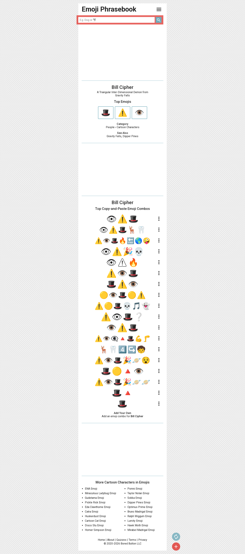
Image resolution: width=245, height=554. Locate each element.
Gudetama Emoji (94, 497)
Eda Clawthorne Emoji (97, 507)
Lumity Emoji (135, 520)
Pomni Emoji (134, 488)
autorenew (173, 536)
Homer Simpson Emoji (98, 530)
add (173, 546)
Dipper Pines (130, 136)
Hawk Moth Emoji (137, 525)
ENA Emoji (91, 488)
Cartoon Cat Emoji (95, 520)
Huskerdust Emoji (95, 516)
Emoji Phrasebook (109, 9)
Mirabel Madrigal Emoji (141, 530)
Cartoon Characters (128, 127)
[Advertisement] (122, 52)
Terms (132, 539)
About (110, 539)
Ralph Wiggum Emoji (139, 516)
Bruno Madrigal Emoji (139, 511)
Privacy (142, 539)
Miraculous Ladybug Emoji (100, 493)
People (110, 127)
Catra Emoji (91, 511)
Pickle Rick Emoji (95, 502)
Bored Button (128, 543)
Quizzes (121, 539)
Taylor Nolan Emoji (138, 493)
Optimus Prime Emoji (139, 507)
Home (101, 539)
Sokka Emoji (134, 497)
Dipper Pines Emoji (138, 502)
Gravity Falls (114, 136)
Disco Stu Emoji (94, 525)
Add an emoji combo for (122, 416)
